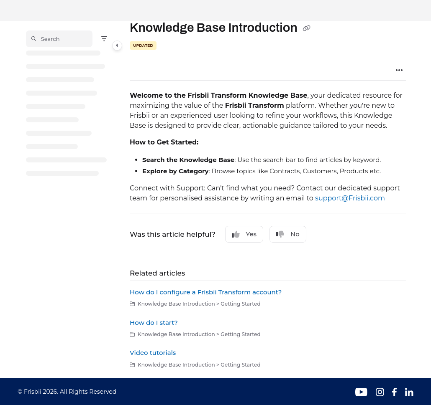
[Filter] (104, 39)
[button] (59, 38)
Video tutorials (153, 353)
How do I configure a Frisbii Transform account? (206, 292)
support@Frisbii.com (350, 198)
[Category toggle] (117, 45)
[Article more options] (399, 70)
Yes (244, 234)
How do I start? (154, 323)
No (288, 234)
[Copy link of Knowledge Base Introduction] (306, 28)
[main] (267, 199)
